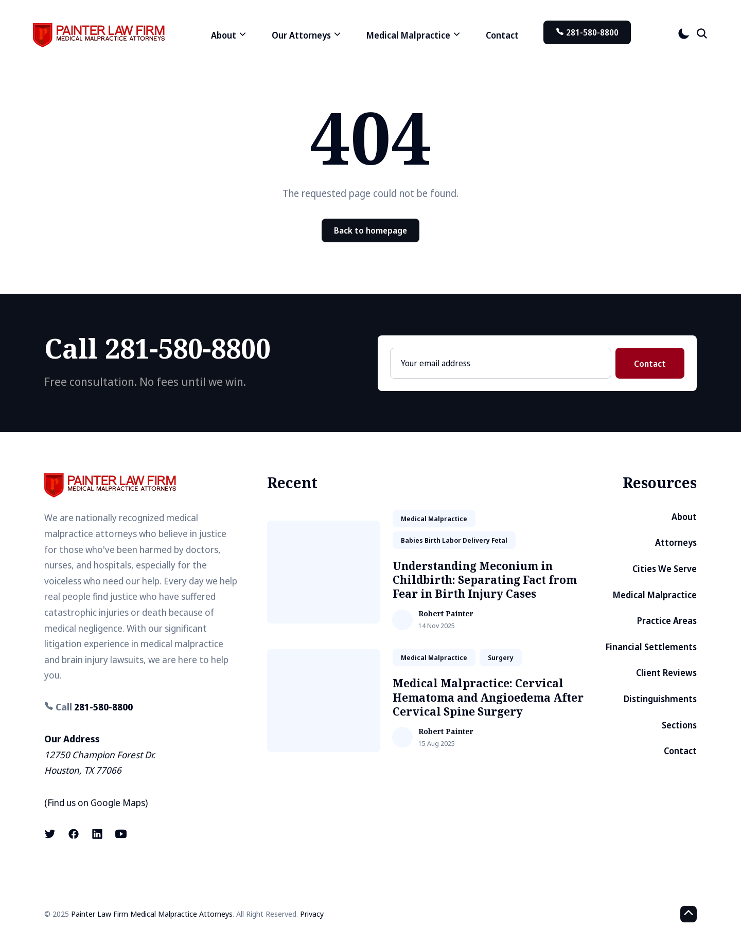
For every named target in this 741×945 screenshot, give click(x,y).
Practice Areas (667, 621)
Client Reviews (666, 673)
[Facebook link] (73, 834)
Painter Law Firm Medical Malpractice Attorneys (152, 913)
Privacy (312, 913)
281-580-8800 (587, 32)
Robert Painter (445, 614)
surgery (501, 657)
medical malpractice (434, 518)
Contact (502, 35)
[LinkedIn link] (97, 834)
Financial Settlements (651, 647)
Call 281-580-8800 (157, 348)
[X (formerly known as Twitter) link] (51, 834)
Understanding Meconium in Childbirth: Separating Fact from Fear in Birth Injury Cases (485, 580)
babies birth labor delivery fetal (454, 540)
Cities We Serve (664, 569)
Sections (679, 725)
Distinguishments (660, 699)
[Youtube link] (121, 834)
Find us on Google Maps (96, 802)
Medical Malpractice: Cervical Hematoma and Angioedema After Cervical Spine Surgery (488, 697)
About (684, 517)
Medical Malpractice (655, 595)
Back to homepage (370, 230)
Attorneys (676, 542)
